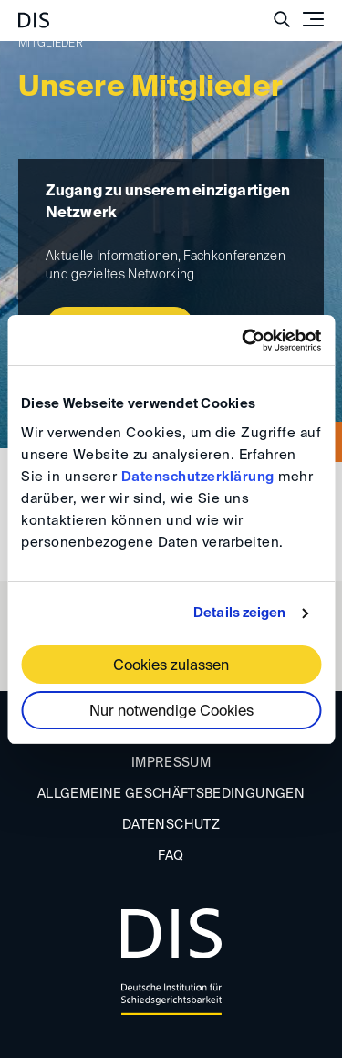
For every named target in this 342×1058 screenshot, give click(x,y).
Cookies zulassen (171, 666)
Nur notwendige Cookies (171, 712)
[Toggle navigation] (313, 19)
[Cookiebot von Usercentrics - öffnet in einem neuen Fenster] (243, 340)
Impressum (171, 763)
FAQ (170, 856)
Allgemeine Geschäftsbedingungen (171, 794)
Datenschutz (171, 825)
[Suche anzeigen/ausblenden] (282, 19)
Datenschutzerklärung (198, 477)
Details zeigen (239, 613)
